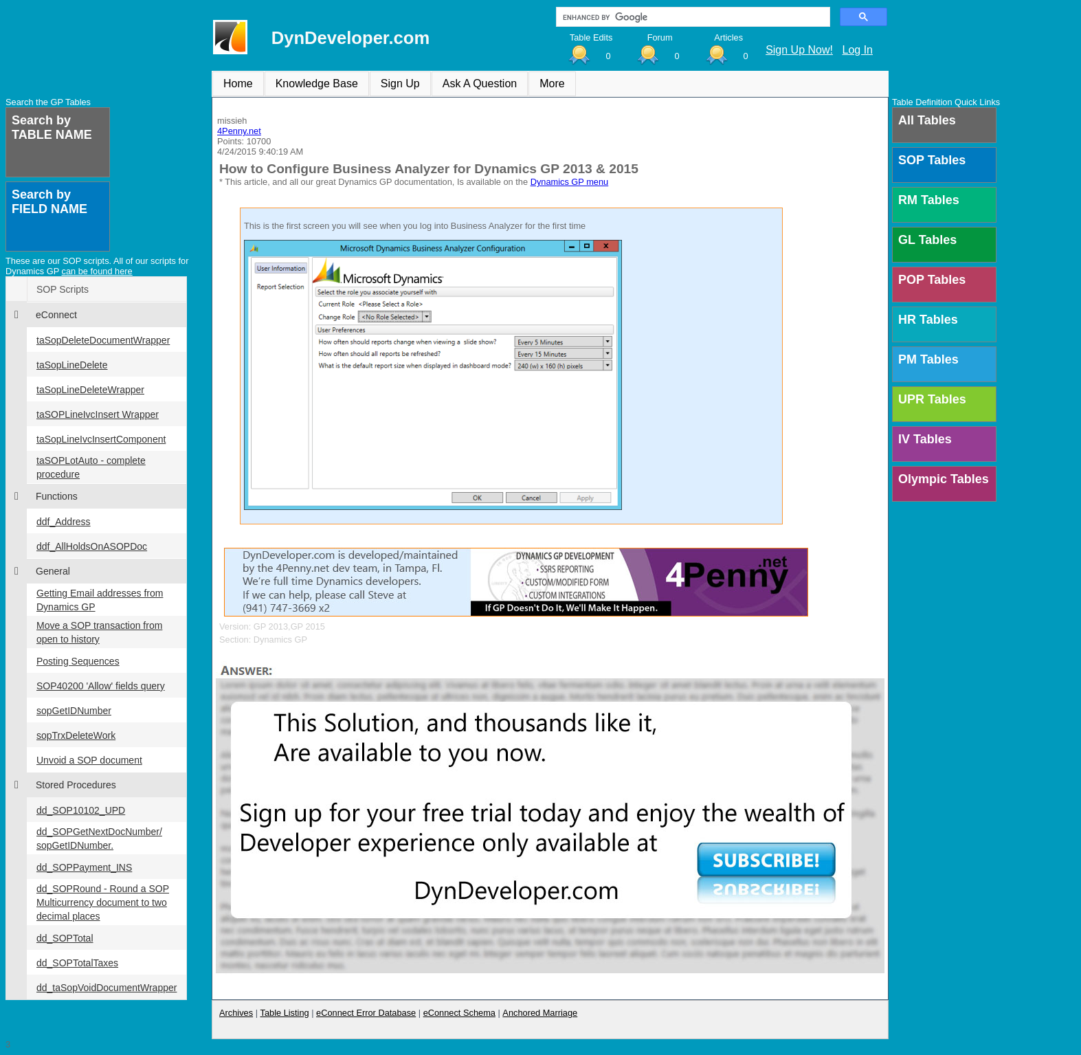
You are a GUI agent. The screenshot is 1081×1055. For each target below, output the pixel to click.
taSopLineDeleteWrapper (90, 389)
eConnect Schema (459, 1013)
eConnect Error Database (366, 1013)
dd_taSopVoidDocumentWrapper (106, 987)
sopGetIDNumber (73, 710)
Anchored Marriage (539, 1013)
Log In (858, 50)
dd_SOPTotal (64, 938)
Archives (236, 1013)
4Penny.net (239, 131)
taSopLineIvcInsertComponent (101, 439)
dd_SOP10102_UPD (80, 810)
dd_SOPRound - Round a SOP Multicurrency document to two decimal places (102, 902)
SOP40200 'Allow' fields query (100, 685)
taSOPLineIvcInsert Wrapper (97, 414)
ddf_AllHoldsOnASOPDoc (91, 546)
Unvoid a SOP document (89, 760)
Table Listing (284, 1013)
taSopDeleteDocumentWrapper (103, 340)
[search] (692, 17)
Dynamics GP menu (570, 182)
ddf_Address (63, 521)
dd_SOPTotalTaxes (77, 962)
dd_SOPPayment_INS (84, 867)
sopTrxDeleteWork (75, 735)
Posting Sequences (78, 661)
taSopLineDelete (72, 364)
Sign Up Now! (799, 50)
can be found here (97, 271)
